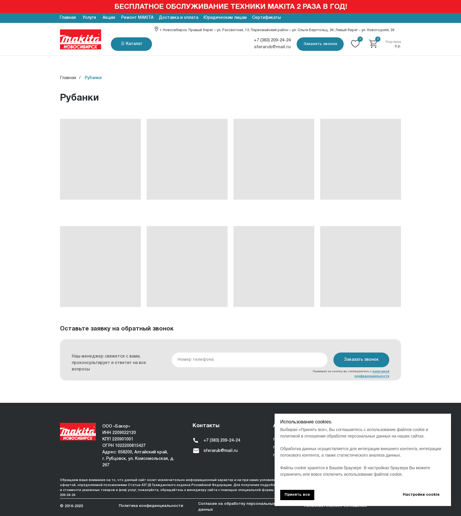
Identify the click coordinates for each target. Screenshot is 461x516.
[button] (320, 44)
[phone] (250, 360)
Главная (68, 78)
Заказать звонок (361, 360)
